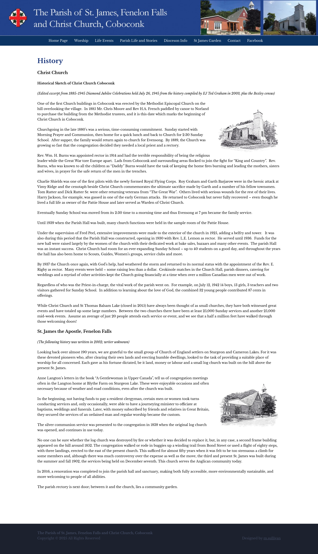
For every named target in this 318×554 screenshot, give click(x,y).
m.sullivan (272, 538)
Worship (81, 41)
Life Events (104, 41)
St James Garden (207, 41)
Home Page (58, 41)
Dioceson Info (175, 41)
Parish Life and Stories (138, 41)
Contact (234, 41)
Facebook (255, 41)
